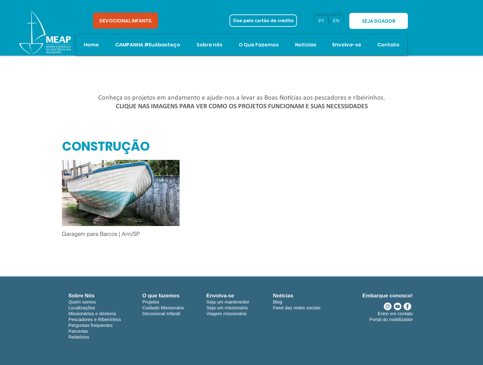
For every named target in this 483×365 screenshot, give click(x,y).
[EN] (336, 20)
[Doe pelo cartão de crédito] (263, 20)
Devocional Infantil (161, 313)
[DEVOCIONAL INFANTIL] (125, 21)
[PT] (321, 21)
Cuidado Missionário (163, 307)
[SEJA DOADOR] (378, 21)
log (279, 301)
